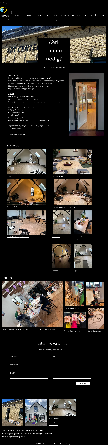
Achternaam (14, 364)
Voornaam (13, 356)
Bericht (55, 356)
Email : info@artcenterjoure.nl (13, 437)
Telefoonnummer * (16, 382)
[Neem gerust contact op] (20, 134)
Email (12, 373)
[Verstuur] (83, 383)
